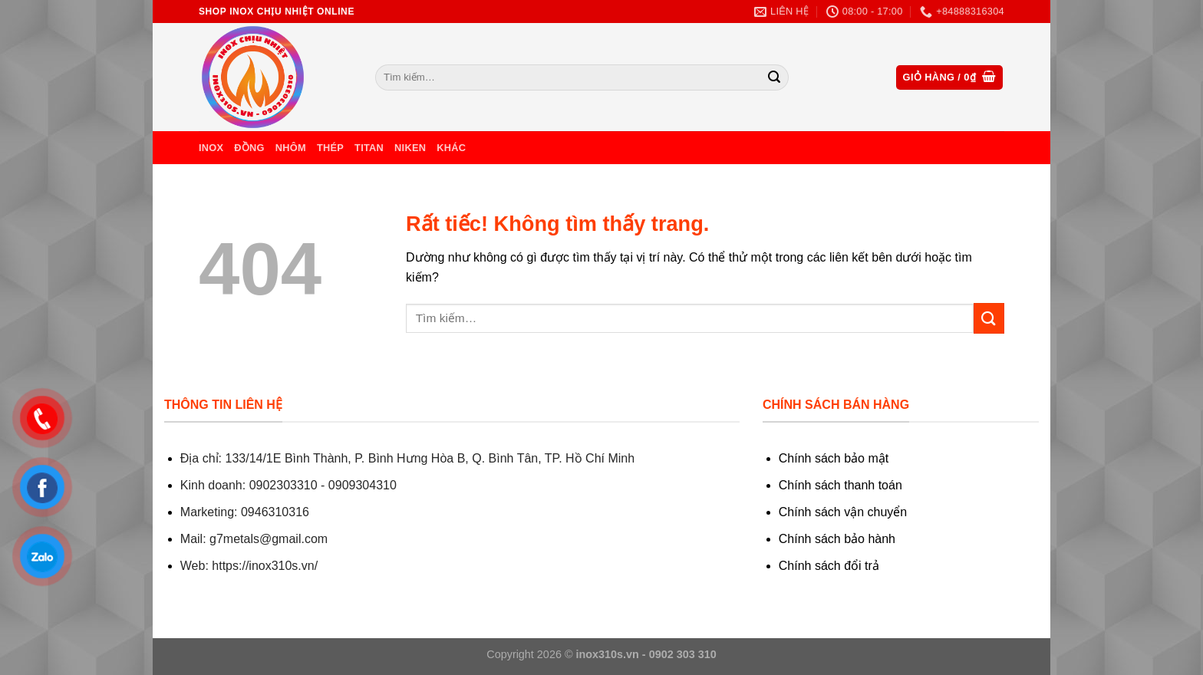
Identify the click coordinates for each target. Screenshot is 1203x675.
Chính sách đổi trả (829, 565)
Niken (410, 147)
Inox (211, 147)
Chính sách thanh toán (840, 485)
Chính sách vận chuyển (843, 512)
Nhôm (290, 147)
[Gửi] (774, 77)
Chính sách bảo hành (837, 538)
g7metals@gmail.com (268, 538)
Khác (451, 147)
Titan (369, 147)
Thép (330, 147)
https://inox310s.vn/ (265, 565)
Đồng (249, 147)
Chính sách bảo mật (833, 458)
